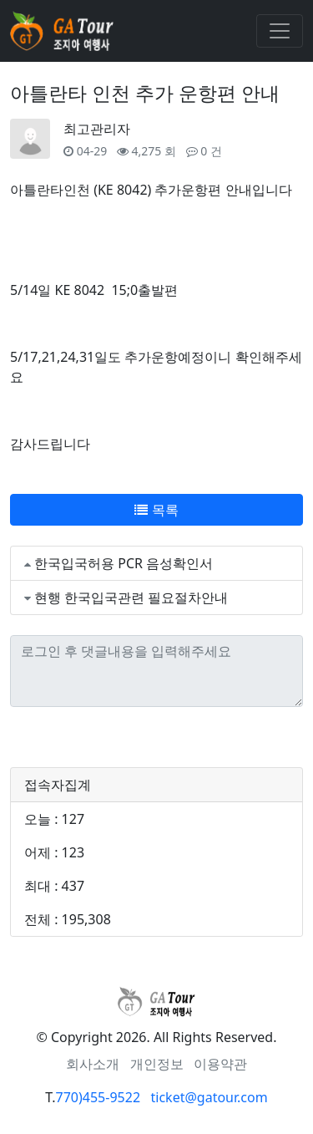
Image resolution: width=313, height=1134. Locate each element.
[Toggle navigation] (279, 31)
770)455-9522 (98, 1097)
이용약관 (220, 1064)
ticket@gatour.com (209, 1097)
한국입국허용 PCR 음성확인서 (123, 563)
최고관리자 (96, 129)
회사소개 (92, 1064)
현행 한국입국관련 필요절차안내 (131, 597)
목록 (156, 510)
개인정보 (157, 1064)
